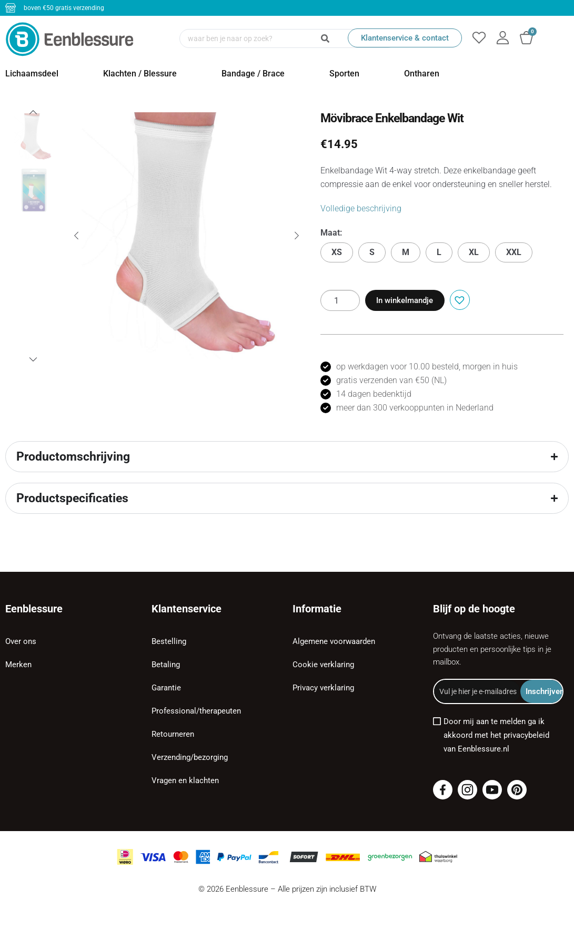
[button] (458, 299)
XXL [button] (513, 252)
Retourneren (173, 734)
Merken (18, 664)
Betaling (166, 664)
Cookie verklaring (323, 664)
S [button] (372, 252)
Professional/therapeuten (196, 711)
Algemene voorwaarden (334, 641)
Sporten (344, 74)
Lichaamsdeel (31, 74)
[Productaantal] (340, 300)
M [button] (405, 252)
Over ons (20, 641)
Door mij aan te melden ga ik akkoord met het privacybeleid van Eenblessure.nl (496, 735)
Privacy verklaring (323, 687)
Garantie (166, 687)
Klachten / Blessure (140, 74)
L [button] (439, 252)
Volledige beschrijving (360, 208)
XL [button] (474, 252)
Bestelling (169, 641)
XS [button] (336, 252)
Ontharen (421, 74)
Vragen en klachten (185, 780)
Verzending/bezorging (190, 757)
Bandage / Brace (253, 74)
